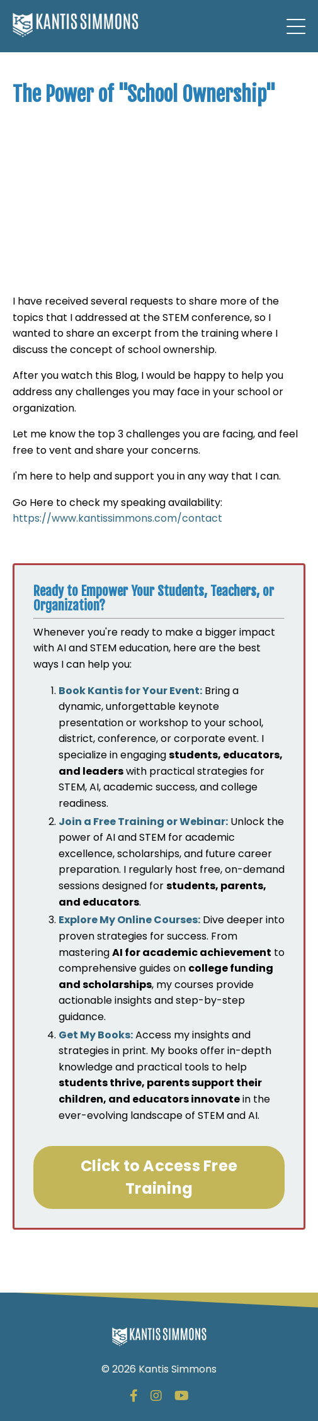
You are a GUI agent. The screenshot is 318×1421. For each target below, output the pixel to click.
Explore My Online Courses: (129, 920)
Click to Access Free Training (159, 1177)
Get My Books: (96, 1035)
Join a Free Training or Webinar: (143, 821)
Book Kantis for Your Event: (130, 690)
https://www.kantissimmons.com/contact (117, 518)
